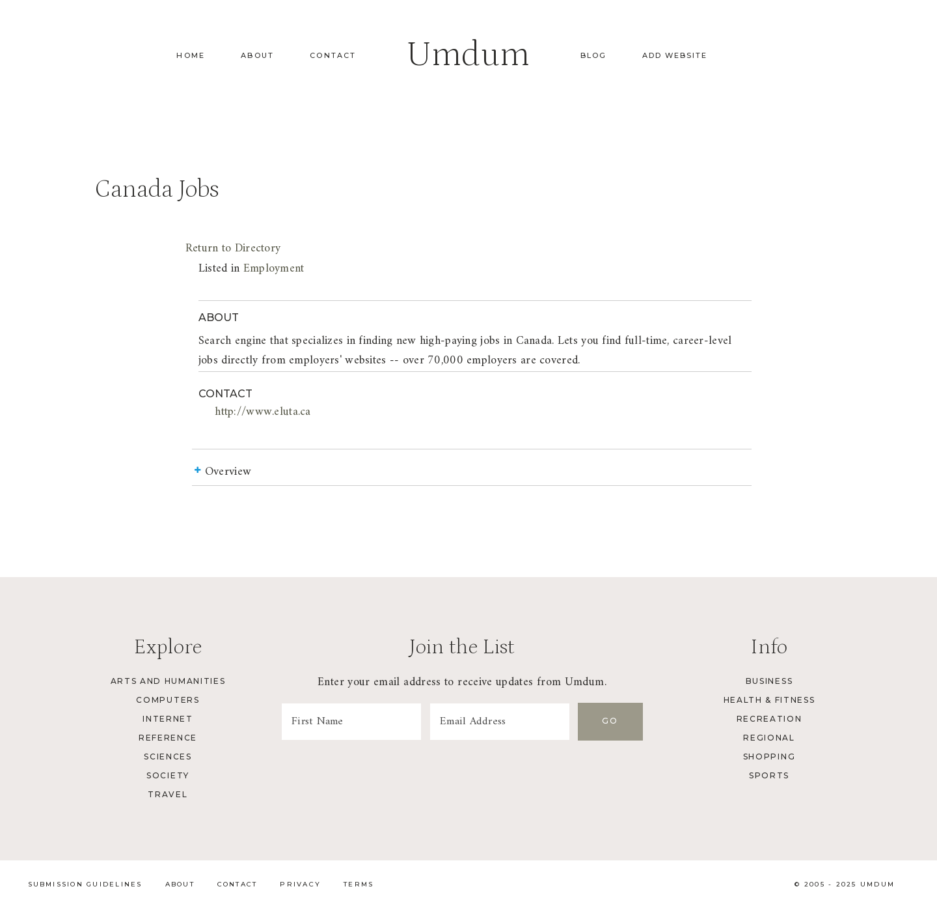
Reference (168, 738)
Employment (274, 269)
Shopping (769, 756)
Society (167, 775)
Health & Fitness (769, 700)
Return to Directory (232, 248)
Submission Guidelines (85, 884)
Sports (769, 775)
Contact (333, 55)
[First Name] (351, 722)
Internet (168, 719)
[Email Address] (499, 722)
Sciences (167, 756)
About (257, 55)
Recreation (769, 719)
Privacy (300, 884)
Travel (167, 794)
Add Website (674, 55)
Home (190, 55)
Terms (358, 884)
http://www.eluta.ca (262, 412)
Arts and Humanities (168, 681)
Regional (768, 738)
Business (769, 681)
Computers (167, 700)
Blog (593, 55)
